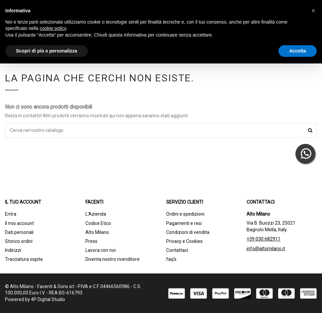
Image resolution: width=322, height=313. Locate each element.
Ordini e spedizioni (185, 214)
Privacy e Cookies (184, 241)
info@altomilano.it (266, 248)
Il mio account (19, 223)
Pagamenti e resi (184, 223)
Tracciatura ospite (24, 259)
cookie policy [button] (53, 28)
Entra (10, 214)
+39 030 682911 (263, 239)
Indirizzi (13, 250)
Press (91, 241)
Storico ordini (19, 241)
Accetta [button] (297, 50)
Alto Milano (97, 232)
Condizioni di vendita (187, 232)
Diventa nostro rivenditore (112, 259)
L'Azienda (95, 214)
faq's (171, 259)
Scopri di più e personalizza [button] (46, 50)
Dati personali (19, 232)
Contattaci (177, 250)
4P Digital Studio (48, 299)
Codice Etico (98, 223)
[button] (313, 10)
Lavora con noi (100, 250)
